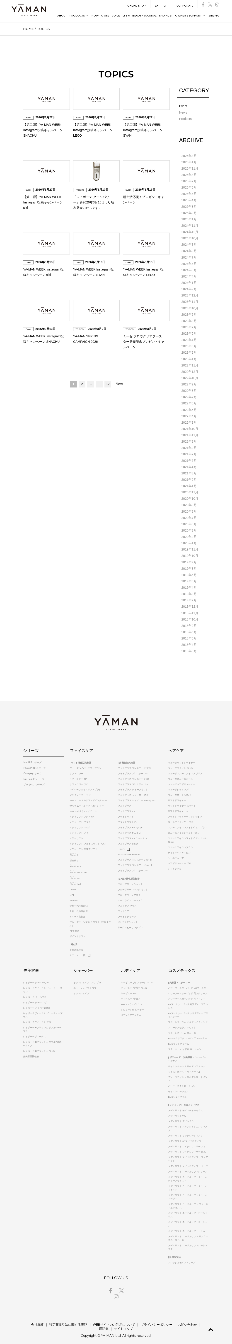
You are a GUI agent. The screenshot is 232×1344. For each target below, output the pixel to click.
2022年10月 (189, 377)
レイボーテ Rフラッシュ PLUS (39, 1048)
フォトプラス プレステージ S (133, 781)
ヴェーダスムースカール (180, 776)
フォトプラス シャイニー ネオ (133, 792)
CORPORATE (184, 5)
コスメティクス (181, 968)
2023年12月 (189, 294)
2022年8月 (189, 389)
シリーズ (31, 748)
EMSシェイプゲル (177, 1094)
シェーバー (83, 968)
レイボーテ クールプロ (34, 994)
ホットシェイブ (81, 990)
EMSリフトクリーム (178, 1041)
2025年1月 (189, 219)
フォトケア (123, 909)
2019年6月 (189, 573)
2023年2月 (189, 351)
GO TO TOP (209, 1329)
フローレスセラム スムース (182, 1030)
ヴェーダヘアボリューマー (181, 781)
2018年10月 (189, 617)
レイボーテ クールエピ (34, 1000)
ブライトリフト (126, 814)
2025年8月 (189, 174)
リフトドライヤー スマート (182, 803)
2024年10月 (189, 238)
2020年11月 (189, 490)
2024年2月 (189, 288)
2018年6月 (189, 630)
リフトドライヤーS (178, 808)
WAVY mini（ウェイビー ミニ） (86, 808)
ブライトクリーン (127, 914)
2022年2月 (189, 440)
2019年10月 (189, 554)
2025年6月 (189, 187)
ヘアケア (175, 748)
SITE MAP (214, 15)
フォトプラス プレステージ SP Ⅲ (135, 857)
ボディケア (130, 968)
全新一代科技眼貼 (79, 903)
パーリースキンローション (181, 1083)
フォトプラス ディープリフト (133, 787)
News (183, 112)
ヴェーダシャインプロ (179, 787)
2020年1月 (189, 541)
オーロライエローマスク (130, 898)
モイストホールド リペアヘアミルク (186, 1063)
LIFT (72, 892)
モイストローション (178, 1088)
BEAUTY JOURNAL (144, 15)
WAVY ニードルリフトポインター (87, 803)
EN (157, 5)
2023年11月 (189, 301)
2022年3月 (189, 421)
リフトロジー (76, 771)
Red (75, 881)
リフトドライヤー (177, 798)
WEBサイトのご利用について (107, 1322)
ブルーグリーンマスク (129, 892)
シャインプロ (174, 866)
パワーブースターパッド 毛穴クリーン (187, 990)
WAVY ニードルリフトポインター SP (88, 798)
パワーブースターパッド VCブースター (188, 985)
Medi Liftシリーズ (32, 760)
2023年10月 (189, 307)
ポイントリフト (77, 934)
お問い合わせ (178, 1322)
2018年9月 (189, 623)
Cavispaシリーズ (31, 771)
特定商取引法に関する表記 (62, 1322)
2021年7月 (189, 453)
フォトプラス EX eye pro (130, 825)
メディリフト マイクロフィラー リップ (188, 1163)
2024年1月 (189, 282)
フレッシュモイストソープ (181, 1260)
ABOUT (62, 15)
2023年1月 (189, 358)
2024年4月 (189, 276)
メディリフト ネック (80, 825)
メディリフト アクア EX (82, 814)
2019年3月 (189, 592)
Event (183, 106)
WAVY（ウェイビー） (132, 1001)
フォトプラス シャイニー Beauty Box (136, 798)
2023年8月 (189, 320)
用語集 (198, 1322)
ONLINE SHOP (136, 5)
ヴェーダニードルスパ (179, 792)
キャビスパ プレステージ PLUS (137, 980)
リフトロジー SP (78, 776)
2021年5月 (189, 459)
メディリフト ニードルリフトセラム (186, 1228)
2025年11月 (189, 168)
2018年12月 (189, 604)
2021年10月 (189, 427)
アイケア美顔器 (77, 914)
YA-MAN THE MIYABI (129, 852)
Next (119, 384)
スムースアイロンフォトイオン (184, 830)
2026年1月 (189, 162)
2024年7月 (189, 257)
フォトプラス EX (126, 808)
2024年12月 (189, 231)
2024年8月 (189, 244)
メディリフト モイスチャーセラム (185, 1107)
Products (185, 119)
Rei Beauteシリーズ (33, 776)
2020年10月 (189, 497)
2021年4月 (189, 465)
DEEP (73, 887)
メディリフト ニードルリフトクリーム (187, 1169)
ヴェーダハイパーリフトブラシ (85, 765)
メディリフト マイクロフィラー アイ (187, 1143)
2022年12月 (189, 370)
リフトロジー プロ (79, 781)
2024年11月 (189, 225)
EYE (75, 864)
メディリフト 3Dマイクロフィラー (185, 1138)
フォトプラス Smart (128, 841)
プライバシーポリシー (148, 1322)
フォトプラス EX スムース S (132, 836)
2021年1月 (189, 484)
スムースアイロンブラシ (180, 844)
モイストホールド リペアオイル (184, 1069)
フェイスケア (81, 748)
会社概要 (31, 1322)
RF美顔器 (74, 928)
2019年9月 (189, 560)
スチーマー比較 (80, 953)
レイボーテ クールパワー (36, 980)
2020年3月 (189, 528)
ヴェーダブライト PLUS (180, 765)
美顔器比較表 (76, 947)
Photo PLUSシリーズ (34, 765)
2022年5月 (189, 408)
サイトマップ (116, 1326)
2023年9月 (189, 313)
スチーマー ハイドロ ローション (184, 1046)
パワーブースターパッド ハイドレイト (187, 996)
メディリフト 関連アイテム (83, 846)
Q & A (126, 15)
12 (108, 384)
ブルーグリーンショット (130, 881)
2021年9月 (189, 446)
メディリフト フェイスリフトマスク (88, 841)
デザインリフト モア (80, 792)
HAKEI (124, 846)
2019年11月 (189, 547)
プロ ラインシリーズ (33, 781)
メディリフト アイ (79, 830)
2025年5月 (189, 193)
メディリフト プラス (80, 819)
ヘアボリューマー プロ (179, 861)
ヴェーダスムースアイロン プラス (185, 771)
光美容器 (31, 968)
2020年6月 (189, 522)
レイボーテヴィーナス (34, 1034)
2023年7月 (189, 326)
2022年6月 (189, 402)
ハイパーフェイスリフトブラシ (85, 787)
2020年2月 (189, 535)
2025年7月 (189, 181)
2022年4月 (189, 415)
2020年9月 (189, 503)
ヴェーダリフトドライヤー (181, 760)
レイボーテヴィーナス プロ (37, 1019)
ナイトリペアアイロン (179, 850)
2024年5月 (189, 269)
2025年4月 (189, 200)
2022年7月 (189, 396)
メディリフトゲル (177, 1113)
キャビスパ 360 (128, 990)
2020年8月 (189, 509)
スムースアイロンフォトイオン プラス (187, 825)
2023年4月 (189, 339)
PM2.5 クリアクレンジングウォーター (187, 1035)
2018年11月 (189, 611)
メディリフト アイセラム (181, 1118)
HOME (28, 29)
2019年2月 (189, 598)
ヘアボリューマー (177, 855)
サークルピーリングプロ (130, 925)
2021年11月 (189, 434)
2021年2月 (189, 478)
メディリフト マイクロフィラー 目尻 (187, 1149)
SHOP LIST (166, 15)
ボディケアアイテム (131, 1012)
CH (165, 5)
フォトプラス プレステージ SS (133, 776)
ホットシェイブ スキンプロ (87, 980)
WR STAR (78, 870)
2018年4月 (189, 642)
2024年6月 (189, 263)
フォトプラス (124, 803)
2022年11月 (189, 364)
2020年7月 (189, 516)
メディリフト (76, 836)
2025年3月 (189, 206)
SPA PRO (74, 898)
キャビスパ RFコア (130, 996)
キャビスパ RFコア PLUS (134, 985)
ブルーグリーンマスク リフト (133, 887)
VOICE (116, 15)
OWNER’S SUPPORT (188, 15)
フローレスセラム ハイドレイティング (187, 1019)
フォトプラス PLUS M (129, 830)
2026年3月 (189, 155)
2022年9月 (189, 383)
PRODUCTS (77, 15)
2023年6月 (189, 332)
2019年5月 (189, 579)
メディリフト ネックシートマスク (185, 1133)
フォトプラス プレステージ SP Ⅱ (135, 862)
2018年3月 (189, 649)
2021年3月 (189, 472)
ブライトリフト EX (127, 819)
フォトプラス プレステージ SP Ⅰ (135, 868)
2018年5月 (189, 636)
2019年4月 (189, 585)
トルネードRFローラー (132, 1007)
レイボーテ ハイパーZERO (36, 1005)
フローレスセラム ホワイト (182, 1025)
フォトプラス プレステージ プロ (134, 765)
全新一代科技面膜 (79, 909)
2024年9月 (189, 250)
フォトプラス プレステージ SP (133, 771)
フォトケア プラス (127, 903)
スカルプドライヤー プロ (180, 819)
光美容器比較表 (31, 1053)
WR (75, 876)
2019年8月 (189, 566)
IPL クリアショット (128, 919)
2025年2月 (189, 212)
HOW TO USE (100, 15)
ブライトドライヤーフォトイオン (185, 814)
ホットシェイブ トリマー (86, 985)
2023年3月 (189, 345)
